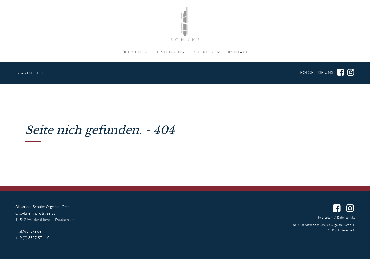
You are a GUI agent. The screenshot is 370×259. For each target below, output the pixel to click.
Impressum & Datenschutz (336, 217)
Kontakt (238, 52)
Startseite (27, 72)
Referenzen (206, 52)
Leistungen (168, 52)
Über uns (133, 52)
